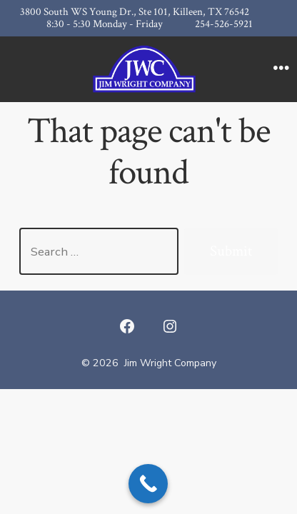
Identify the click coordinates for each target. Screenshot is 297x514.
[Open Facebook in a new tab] (127, 326)
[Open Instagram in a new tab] (170, 326)
